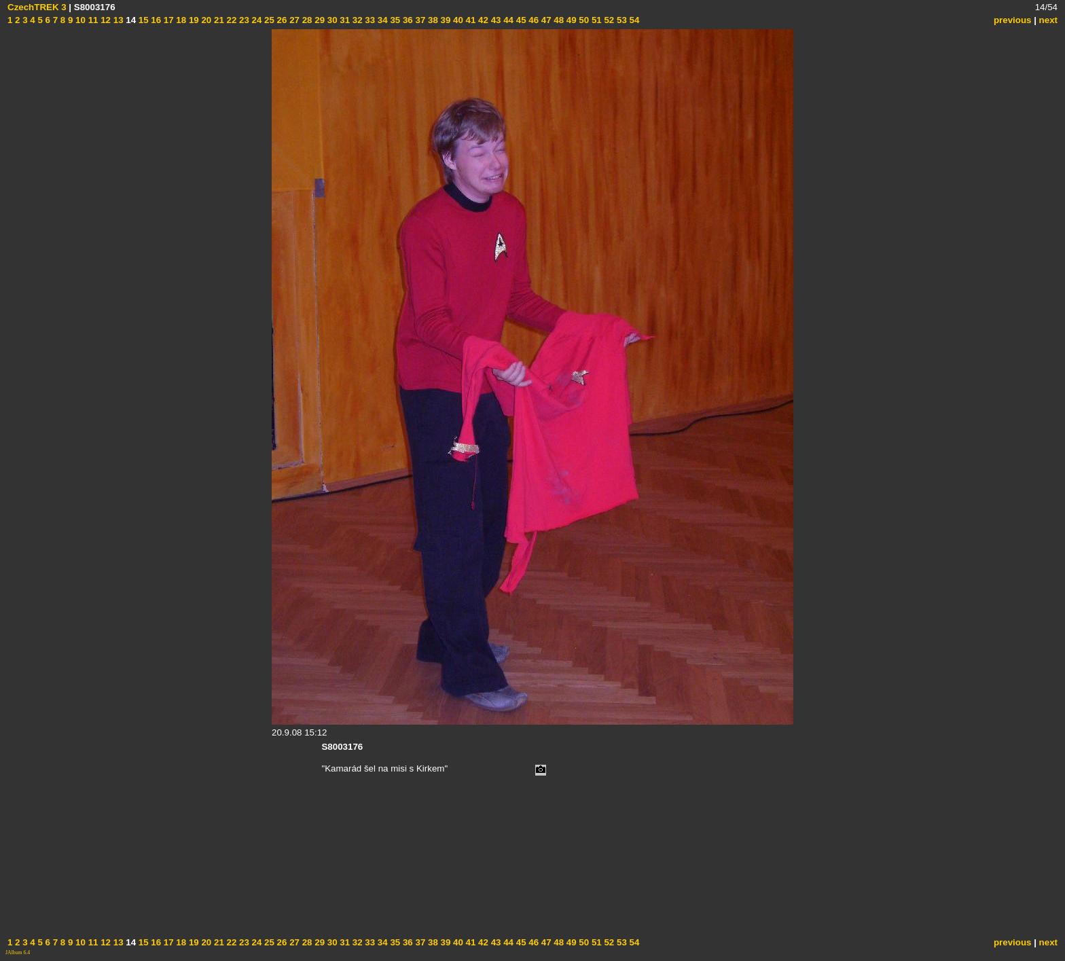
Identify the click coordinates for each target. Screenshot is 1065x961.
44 (507, 20)
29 (318, 20)
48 (558, 20)
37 (419, 20)
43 (494, 20)
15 (142, 20)
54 (633, 20)
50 (583, 20)
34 (381, 20)
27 (293, 20)
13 (117, 20)
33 (369, 20)
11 (92, 20)
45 (519, 20)
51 (595, 20)
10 (79, 20)
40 (456, 20)
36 (406, 20)
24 (255, 20)
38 (431, 20)
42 (481, 20)
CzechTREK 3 (37, 7)
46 (532, 20)
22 (230, 20)
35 (394, 20)
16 (155, 20)
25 (267, 20)
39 (444, 20)
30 (331, 20)
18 (180, 20)
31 (344, 20)
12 (104, 20)
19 (192, 20)
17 (167, 20)
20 (205, 20)
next (1048, 20)
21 (217, 20)
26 (280, 20)
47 (545, 20)
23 (242, 20)
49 (570, 20)
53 (620, 20)
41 (469, 20)
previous (1013, 20)
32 (356, 20)
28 (306, 20)
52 (608, 20)
